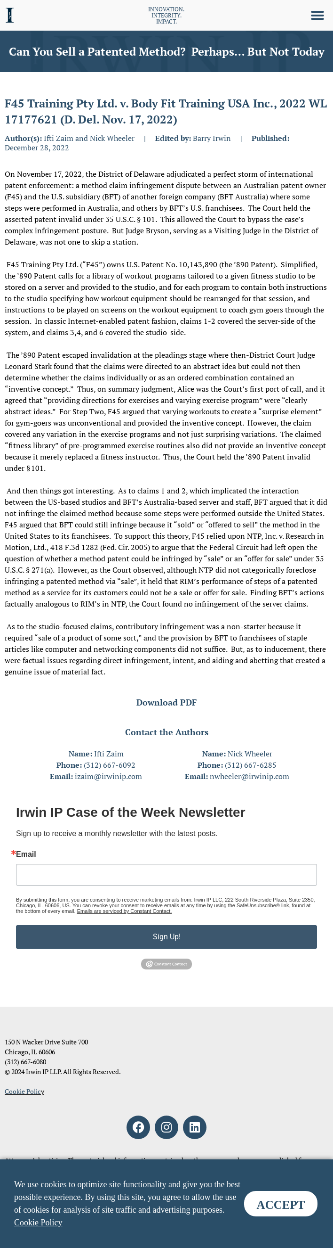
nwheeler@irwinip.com (249, 776)
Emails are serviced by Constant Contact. (124, 911)
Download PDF (166, 702)
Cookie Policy (38, 1222)
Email (26, 854)
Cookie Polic (23, 1091)
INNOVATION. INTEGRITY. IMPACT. (166, 15)
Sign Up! (167, 936)
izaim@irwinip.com (108, 776)
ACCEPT (281, 1205)
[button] (317, 15)
